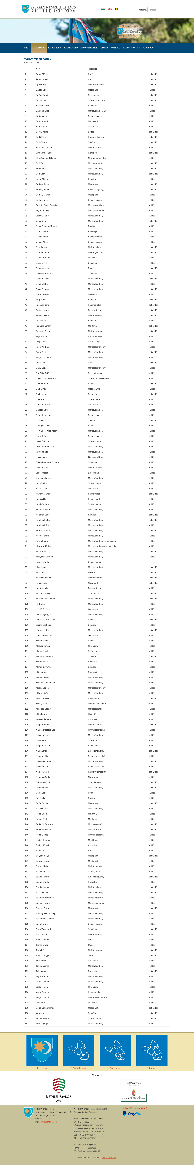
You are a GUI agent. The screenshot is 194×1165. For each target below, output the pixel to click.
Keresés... (143, 9)
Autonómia (152, 1052)
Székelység (115, 1052)
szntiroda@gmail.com (48, 1122)
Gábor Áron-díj (131, 48)
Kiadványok (54, 48)
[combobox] (159, 9)
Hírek (26, 48)
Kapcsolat (148, 48)
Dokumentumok (89, 48)
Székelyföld (71, 48)
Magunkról (39, 48)
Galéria (115, 48)
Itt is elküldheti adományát (135, 1108)
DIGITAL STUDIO (109, 1157)
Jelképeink (42, 1052)
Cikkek (104, 48)
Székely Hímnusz (78, 1052)
